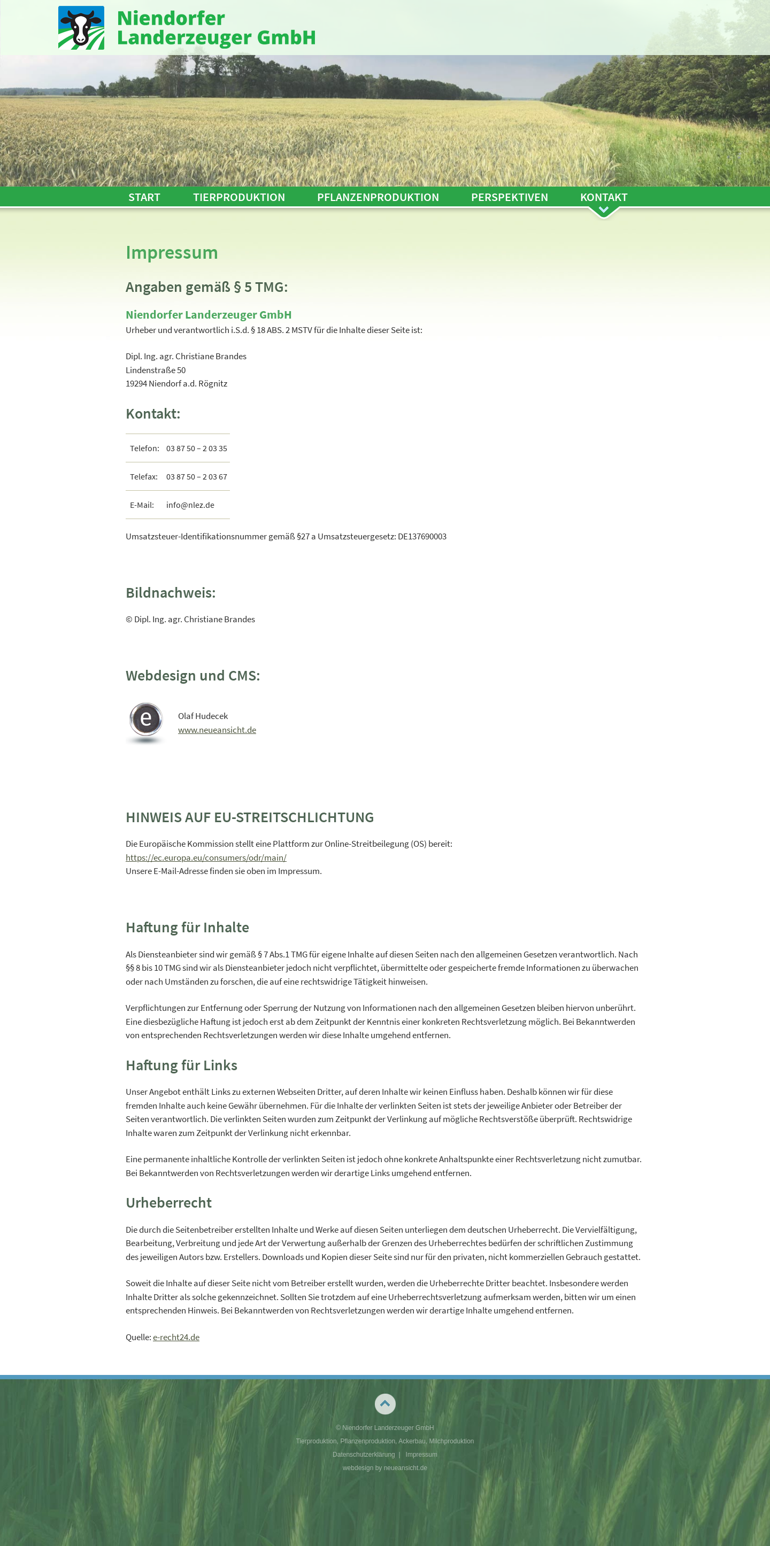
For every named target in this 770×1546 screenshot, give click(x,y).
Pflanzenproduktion (378, 196)
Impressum (421, 1454)
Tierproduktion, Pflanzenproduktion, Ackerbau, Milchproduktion (385, 1441)
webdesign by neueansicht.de (385, 1468)
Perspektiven (509, 196)
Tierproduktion (239, 196)
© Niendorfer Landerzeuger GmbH (385, 1428)
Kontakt (604, 196)
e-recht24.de (176, 1337)
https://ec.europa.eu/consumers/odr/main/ (206, 857)
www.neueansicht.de (217, 730)
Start (144, 196)
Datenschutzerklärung (364, 1454)
